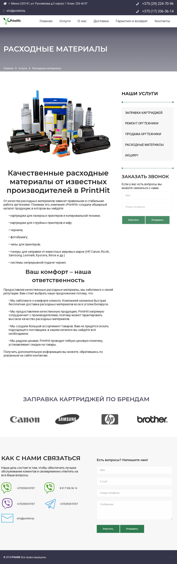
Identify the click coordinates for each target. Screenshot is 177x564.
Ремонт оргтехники (141, 124)
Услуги (22, 67)
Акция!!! (131, 156)
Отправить (141, 528)
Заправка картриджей (143, 113)
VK (171, 557)
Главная (8, 67)
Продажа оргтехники (143, 134)
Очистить (142, 228)
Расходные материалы (144, 145)
